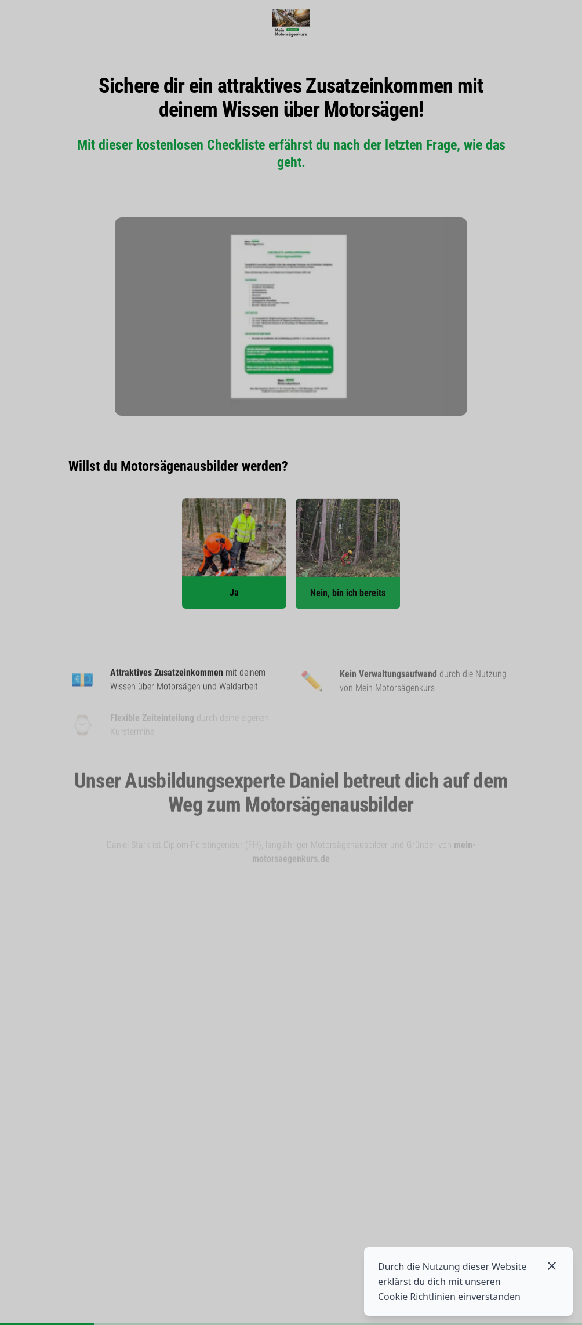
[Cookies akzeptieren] (552, 1266)
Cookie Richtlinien (417, 1296)
